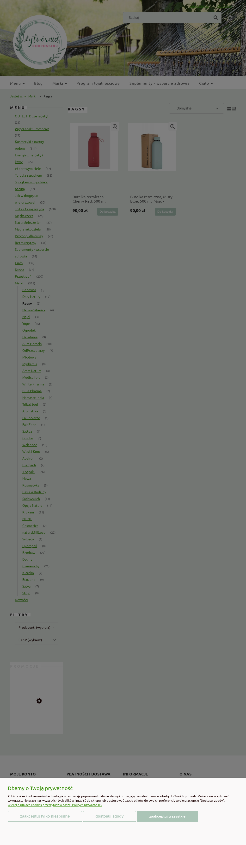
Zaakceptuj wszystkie (167, 816)
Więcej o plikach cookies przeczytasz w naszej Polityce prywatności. (55, 805)
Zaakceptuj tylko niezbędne (45, 816)
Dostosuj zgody (109, 816)
